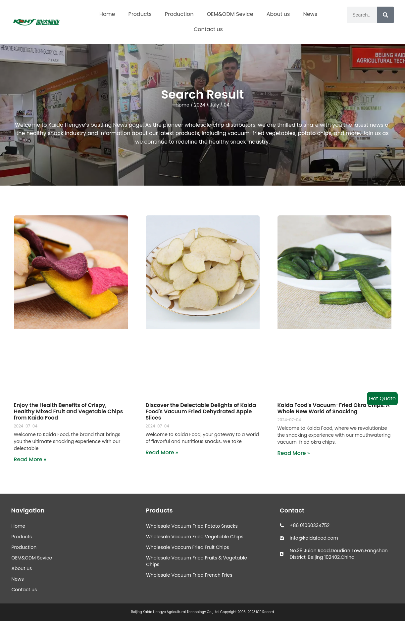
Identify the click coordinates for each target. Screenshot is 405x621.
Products (140, 14)
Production (179, 14)
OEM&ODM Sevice (230, 14)
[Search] (385, 15)
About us (278, 14)
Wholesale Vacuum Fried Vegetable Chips (194, 536)
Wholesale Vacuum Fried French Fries (189, 575)
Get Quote (382, 398)
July (214, 105)
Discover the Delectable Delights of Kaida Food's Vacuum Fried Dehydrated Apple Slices (201, 411)
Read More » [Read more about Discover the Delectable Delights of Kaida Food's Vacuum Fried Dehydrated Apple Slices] (162, 452)
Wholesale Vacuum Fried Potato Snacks (192, 526)
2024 (199, 105)
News (310, 14)
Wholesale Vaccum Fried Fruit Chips (187, 547)
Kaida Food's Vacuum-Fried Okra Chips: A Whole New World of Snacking (334, 408)
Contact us (208, 29)
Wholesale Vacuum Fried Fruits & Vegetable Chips (196, 561)
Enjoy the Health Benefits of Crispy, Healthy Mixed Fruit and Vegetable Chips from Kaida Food (68, 411)
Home (107, 14)
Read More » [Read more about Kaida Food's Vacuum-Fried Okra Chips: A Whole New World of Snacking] (294, 453)
